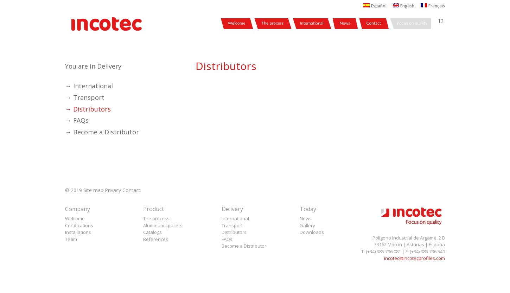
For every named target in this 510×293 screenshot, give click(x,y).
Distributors (234, 232)
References (155, 239)
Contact (373, 23)
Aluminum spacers (163, 225)
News (345, 23)
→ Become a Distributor (102, 132)
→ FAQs (77, 120)
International (312, 23)
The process (272, 23)
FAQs (227, 239)
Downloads (312, 232)
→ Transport (84, 97)
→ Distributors (88, 109)
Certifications (79, 225)
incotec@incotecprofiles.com (414, 258)
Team (71, 239)
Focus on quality (412, 23)
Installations (78, 232)
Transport (232, 225)
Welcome (237, 23)
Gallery (307, 225)
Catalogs (152, 232)
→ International (89, 86)
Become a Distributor (244, 246)
